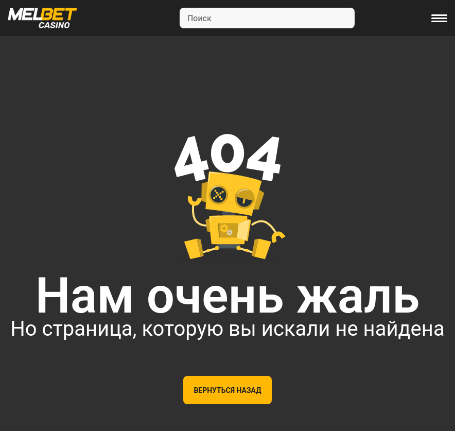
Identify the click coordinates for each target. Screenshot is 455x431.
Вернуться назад (227, 390)
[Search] (267, 18)
